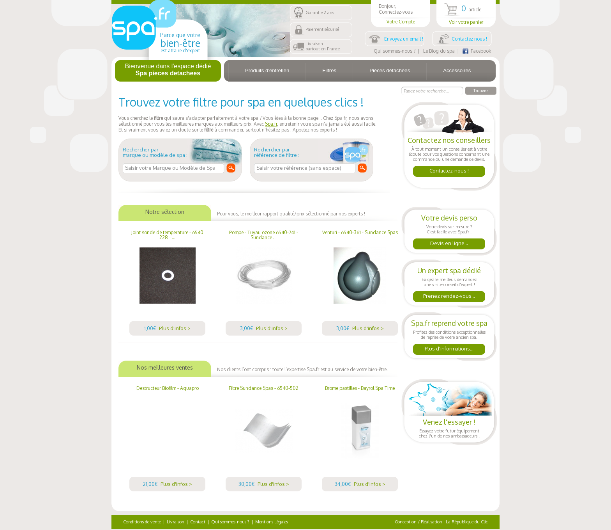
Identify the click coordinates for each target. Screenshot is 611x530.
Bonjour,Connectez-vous (400, 14)
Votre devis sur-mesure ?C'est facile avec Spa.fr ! (449, 232)
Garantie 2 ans (320, 12)
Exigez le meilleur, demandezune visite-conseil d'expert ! (449, 285)
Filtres (329, 70)
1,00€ (167, 328)
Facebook (477, 51)
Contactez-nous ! (449, 170)
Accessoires (457, 70)
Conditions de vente (142, 522)
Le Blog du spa (439, 51)
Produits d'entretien (267, 70)
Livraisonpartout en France (323, 46)
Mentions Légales (271, 522)
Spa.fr (271, 124)
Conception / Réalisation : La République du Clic (441, 522)
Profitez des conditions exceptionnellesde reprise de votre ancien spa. (449, 338)
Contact (197, 522)
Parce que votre (180, 42)
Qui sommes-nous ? (394, 51)
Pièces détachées (389, 70)
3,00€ (264, 328)
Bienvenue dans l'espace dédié (168, 69)
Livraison (175, 522)
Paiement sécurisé (322, 29)
